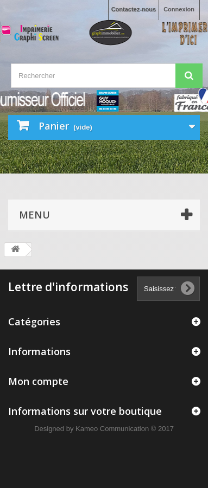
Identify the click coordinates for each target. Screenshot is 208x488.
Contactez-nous (133, 9)
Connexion (178, 9)
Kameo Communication (112, 429)
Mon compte (38, 381)
